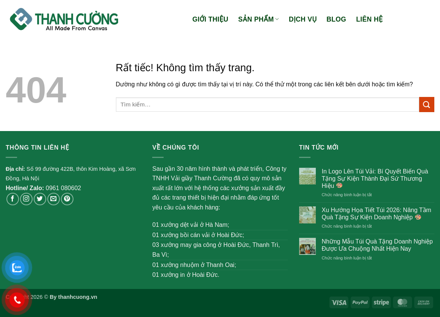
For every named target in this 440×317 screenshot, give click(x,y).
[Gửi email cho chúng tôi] (53, 199)
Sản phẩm (258, 19)
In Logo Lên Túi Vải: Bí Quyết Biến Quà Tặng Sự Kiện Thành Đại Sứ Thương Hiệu (374, 178)
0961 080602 (63, 188)
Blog (336, 19)
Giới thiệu (210, 19)
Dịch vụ (303, 19)
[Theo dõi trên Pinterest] (67, 199)
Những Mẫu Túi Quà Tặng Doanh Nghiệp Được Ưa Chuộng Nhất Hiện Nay (377, 245)
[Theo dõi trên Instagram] (26, 199)
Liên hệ (369, 19)
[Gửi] (426, 104)
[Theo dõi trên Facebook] (12, 199)
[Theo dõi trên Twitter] (40, 199)
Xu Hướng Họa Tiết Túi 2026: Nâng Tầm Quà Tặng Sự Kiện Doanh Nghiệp (376, 213)
